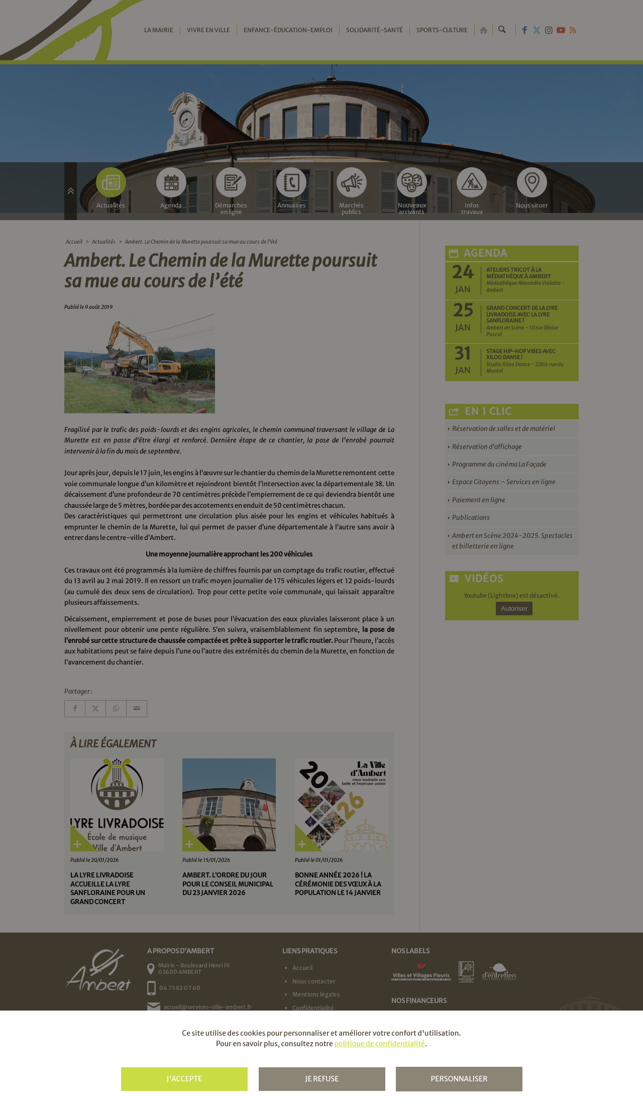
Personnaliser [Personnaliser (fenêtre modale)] (459, 1078)
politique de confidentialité (379, 1043)
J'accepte (184, 1078)
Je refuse (322, 1078)
